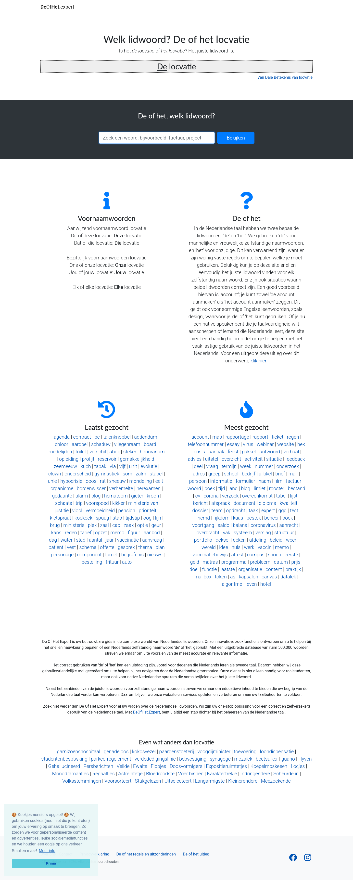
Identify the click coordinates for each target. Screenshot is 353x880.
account (200, 437)
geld (194, 562)
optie (142, 525)
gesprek (126, 547)
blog (96, 496)
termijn (229, 466)
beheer (271, 518)
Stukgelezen (148, 781)
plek (92, 525)
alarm (82, 496)
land (233, 488)
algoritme (232, 584)
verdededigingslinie (155, 759)
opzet (101, 533)
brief (280, 474)
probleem (260, 562)
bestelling (92, 562)
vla (113, 466)
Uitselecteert (177, 781)
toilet (81, 452)
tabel (281, 496)
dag (53, 540)
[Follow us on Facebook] (293, 859)
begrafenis (132, 555)
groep (214, 474)
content (274, 569)
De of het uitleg (196, 854)
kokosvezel (144, 751)
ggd (282, 510)
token (221, 577)
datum (281, 562)
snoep (274, 555)
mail (293, 474)
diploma (267, 503)
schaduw (101, 444)
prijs (295, 562)
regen (293, 437)
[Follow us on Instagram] (308, 859)
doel (194, 569)
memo (117, 533)
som (127, 474)
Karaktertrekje (222, 774)
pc (97, 437)
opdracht (235, 510)
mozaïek (243, 759)
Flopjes (158, 766)
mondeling (140, 481)
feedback (295, 459)
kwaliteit (288, 503)
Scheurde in (286, 774)
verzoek (230, 496)
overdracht (208, 533)
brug (55, 525)
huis (235, 547)
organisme (61, 488)
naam (265, 481)
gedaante (62, 496)
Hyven (305, 759)
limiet (259, 488)
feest (233, 452)
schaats (63, 503)
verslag (263, 533)
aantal (95, 540)
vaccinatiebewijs (210, 555)
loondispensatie (277, 751)
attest (237, 555)
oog (147, 518)
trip (79, 503)
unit (133, 466)
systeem (243, 533)
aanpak (216, 452)
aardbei (80, 444)
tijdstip (133, 518)
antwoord (270, 452)
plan (159, 547)
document (244, 503)
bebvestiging (192, 759)
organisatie (250, 569)
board (150, 444)
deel (198, 466)
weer (291, 540)
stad (80, 540)
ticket (278, 437)
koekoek (83, 518)
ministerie (73, 525)
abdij (114, 452)
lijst (293, 496)
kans (56, 533)
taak (253, 510)
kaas (238, 518)
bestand (296, 488)
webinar (265, 444)
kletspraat (60, 518)
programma (234, 562)
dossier (200, 510)
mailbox (202, 577)
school (231, 474)
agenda (62, 437)
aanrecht (288, 525)
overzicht (231, 459)
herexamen (149, 488)
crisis (199, 452)
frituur (112, 562)
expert (268, 510)
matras (210, 562)
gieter (137, 496)
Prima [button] (51, 863)
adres (199, 474)
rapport (260, 437)
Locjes (298, 766)
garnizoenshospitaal (78, 751)
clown (54, 474)
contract (82, 437)
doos (91, 481)
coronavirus (263, 525)
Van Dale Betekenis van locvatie (285, 77)
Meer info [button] (47, 851)
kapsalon (248, 577)
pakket (249, 452)
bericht (200, 503)
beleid (276, 540)
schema (87, 547)
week (245, 466)
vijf (122, 466)
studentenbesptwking (64, 759)
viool (77, 510)
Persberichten (98, 766)
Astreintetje (130, 774)
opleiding (68, 459)
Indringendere (255, 774)
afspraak (220, 503)
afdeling (257, 540)
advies (195, 459)
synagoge (220, 759)
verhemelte (121, 488)
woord (194, 488)
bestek (254, 518)
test (294, 510)
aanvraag (152, 540)
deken (239, 540)
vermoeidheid (100, 510)
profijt (88, 459)
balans (240, 525)
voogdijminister (213, 751)
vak (226, 533)
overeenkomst (257, 496)
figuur (134, 533)
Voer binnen (190, 774)
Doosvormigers (186, 766)
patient (56, 547)
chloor (61, 444)
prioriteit (147, 510)
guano (288, 759)
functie (209, 569)
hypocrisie (71, 481)
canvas (269, 577)
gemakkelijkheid (137, 459)
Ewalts (140, 766)
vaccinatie (128, 540)
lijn (158, 518)
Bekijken (236, 138)
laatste (227, 569)
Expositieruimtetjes (226, 766)
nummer (264, 466)
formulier (245, 481)
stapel (156, 474)
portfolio (203, 540)
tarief (85, 533)
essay (233, 444)
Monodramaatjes (70, 774)
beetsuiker (267, 759)
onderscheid (77, 474)
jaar (110, 540)
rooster (276, 488)
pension (126, 510)
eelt (159, 481)
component (89, 555)
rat (103, 481)
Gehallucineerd (64, 766)
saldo (223, 525)
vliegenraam (127, 444)
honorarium (152, 452)
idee (223, 547)
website (285, 444)
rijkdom (221, 518)
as (232, 577)
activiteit (254, 459)
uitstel (211, 459)
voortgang (203, 525)
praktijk (293, 569)
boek (209, 488)
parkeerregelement (111, 759)
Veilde (123, 766)
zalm (141, 474)
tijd (221, 488)
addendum (145, 437)
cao (116, 525)
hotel (265, 584)
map (217, 437)
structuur (284, 533)
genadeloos (116, 751)
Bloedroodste (160, 774)
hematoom (116, 496)
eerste (291, 555)
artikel (265, 474)
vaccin (264, 547)
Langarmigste (210, 781)
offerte (107, 547)
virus (248, 444)
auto (127, 562)
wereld (209, 547)
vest (71, 547)
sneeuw (117, 481)
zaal (104, 525)
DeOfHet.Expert (146, 712)
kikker (118, 503)
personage (62, 555)
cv (197, 496)
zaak (129, 525)
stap (117, 518)
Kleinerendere (243, 781)
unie (52, 481)
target (111, 555)
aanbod (152, 533)
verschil (97, 452)
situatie (274, 459)
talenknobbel (117, 437)
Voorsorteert (117, 781)
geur (156, 525)
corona (211, 496)
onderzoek (288, 466)
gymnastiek (106, 474)
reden (71, 533)
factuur (293, 481)
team (217, 510)
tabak (100, 466)
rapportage (237, 437)
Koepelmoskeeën (269, 766)
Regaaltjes (103, 774)
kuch (86, 466)
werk (249, 547)
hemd (204, 518)
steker (130, 452)
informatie (221, 481)
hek (301, 444)
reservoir (107, 459)
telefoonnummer (206, 444)
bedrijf (248, 474)
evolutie (148, 466)
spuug (102, 518)
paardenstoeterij (176, 751)
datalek (288, 577)
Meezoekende (276, 781)
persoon (198, 481)
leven (251, 584)
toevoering (245, 751)
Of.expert (57, 7)
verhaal (291, 452)
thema (145, 547)
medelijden (60, 452)
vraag (212, 466)
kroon (153, 496)
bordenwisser (91, 488)
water (67, 540)
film (278, 481)
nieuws (155, 555)
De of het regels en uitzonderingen (146, 854)
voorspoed (97, 503)
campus (256, 555)
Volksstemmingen (81, 781)
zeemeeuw (65, 466)
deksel (222, 540)
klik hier (258, 361)
